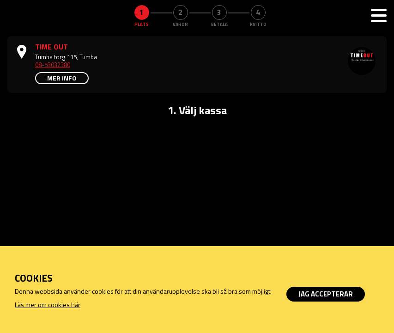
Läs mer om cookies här (47, 304)
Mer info (62, 78)
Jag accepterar (325, 294)
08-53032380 (52, 64)
